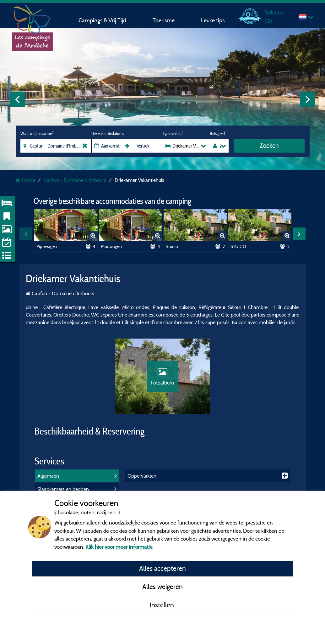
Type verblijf (173, 133)
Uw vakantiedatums (107, 133)
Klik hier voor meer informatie (119, 546)
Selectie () (274, 16)
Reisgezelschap (219, 133)
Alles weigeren (162, 586)
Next (307, 99)
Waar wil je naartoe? (36, 133)
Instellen (163, 605)
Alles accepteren (162, 568)
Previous (17, 99)
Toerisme (164, 20)
